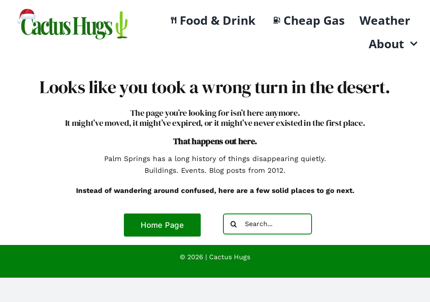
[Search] (233, 223)
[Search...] (267, 223)
